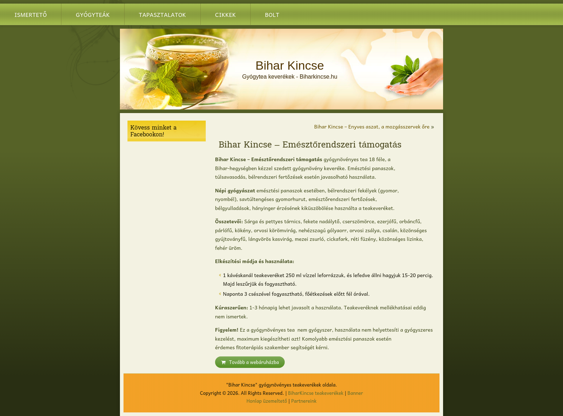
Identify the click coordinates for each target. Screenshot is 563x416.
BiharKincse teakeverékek (315, 393)
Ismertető (30, 14)
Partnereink (304, 401)
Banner (355, 393)
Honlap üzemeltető (267, 401)
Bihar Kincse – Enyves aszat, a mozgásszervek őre (371, 126)
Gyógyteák (93, 14)
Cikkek (225, 14)
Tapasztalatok (162, 14)
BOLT (272, 14)
